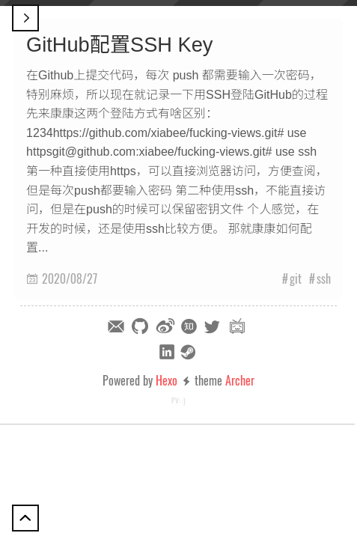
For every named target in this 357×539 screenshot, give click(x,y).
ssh (324, 278)
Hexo (166, 380)
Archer (239, 380)
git (296, 278)
